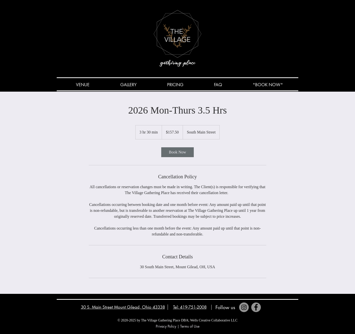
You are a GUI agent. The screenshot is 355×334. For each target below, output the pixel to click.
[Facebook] (256, 307)
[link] (177, 152)
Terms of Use (189, 326)
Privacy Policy (166, 326)
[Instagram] (244, 307)
